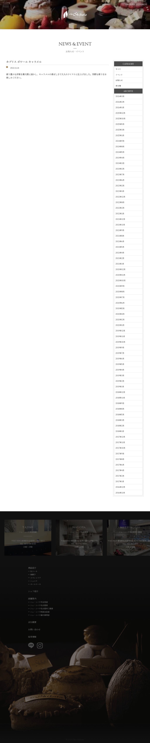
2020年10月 (121, 280)
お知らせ (119, 80)
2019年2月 (120, 381)
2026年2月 (120, 102)
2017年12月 (120, 436)
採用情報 (32, 636)
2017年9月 (120, 453)
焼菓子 (33, 574)
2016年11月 (120, 492)
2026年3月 (120, 96)
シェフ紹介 (33, 591)
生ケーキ (33, 571)
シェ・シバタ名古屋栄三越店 (41, 608)
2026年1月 (120, 107)
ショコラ (33, 581)
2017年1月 (120, 481)
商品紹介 (32, 567)
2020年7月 (120, 297)
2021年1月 (120, 263)
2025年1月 (120, 135)
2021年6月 (120, 241)
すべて (118, 69)
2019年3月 (120, 375)
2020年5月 (120, 308)
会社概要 (32, 622)
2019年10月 (120, 342)
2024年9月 (120, 141)
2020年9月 (120, 286)
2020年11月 (120, 275)
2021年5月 (120, 247)
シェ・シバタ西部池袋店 (40, 612)
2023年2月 (120, 185)
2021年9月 (120, 230)
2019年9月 (120, 347)
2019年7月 (120, 353)
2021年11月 (120, 224)
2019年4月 (120, 369)
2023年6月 (120, 180)
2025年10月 (120, 118)
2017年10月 (120, 448)
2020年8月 (120, 291)
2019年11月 (120, 336)
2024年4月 (120, 157)
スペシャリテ (35, 577)
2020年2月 (120, 319)
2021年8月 (120, 235)
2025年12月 (120, 113)
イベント (119, 74)
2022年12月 (120, 196)
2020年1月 (120, 325)
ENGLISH (130, 4)
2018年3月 (120, 420)
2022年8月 (120, 202)
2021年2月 (120, 258)
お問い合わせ (34, 629)
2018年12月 (120, 392)
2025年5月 (120, 124)
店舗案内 (32, 598)
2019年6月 (120, 358)
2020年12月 (120, 269)
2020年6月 (120, 303)
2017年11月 (120, 442)
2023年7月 (120, 174)
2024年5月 (120, 152)
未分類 (118, 85)
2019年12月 (120, 330)
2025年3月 (120, 129)
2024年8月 (120, 146)
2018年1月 (120, 431)
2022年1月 (120, 213)
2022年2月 (120, 208)
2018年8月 (120, 409)
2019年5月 (120, 364)
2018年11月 (120, 397)
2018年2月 (120, 425)
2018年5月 (120, 414)
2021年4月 (120, 252)
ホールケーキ (35, 584)
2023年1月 (120, 191)
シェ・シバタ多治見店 (39, 602)
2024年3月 (120, 163)
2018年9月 (120, 403)
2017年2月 (120, 476)
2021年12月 (120, 219)
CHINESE (142, 4)
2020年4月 (120, 314)
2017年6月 (120, 464)
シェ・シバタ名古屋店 (39, 605)
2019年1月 (120, 386)
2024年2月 (120, 168)
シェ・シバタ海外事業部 (40, 615)
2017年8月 (120, 459)
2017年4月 (120, 470)
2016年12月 (120, 487)
